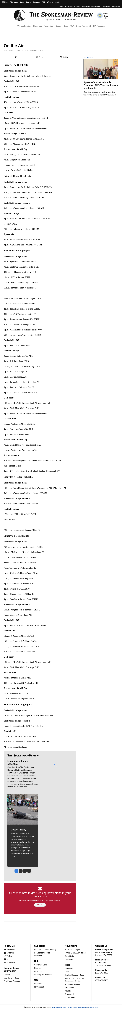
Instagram (9, 953)
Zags (66, 26)
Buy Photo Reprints (12, 981)
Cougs (58, 26)
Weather (50, 2)
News (22, 2)
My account (116, 6)
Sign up (39, 904)
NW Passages (99, 26)
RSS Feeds (69, 988)
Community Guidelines (59, 1007)
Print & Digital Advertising (75, 953)
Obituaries (69, 959)
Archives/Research (72, 984)
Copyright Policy (93, 1007)
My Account (39, 987)
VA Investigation (24, 26)
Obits (57, 2)
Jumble (68, 991)
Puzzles (60, 6)
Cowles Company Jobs (74, 975)
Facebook (9, 950)
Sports (28, 2)
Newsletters (68, 6)
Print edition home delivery (45, 950)
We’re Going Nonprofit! (80, 26)
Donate (7, 975)
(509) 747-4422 (101, 973)
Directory (38, 971)
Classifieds (85, 6)
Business (36, 2)
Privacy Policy (82, 1007)
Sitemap (37, 968)
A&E (43, 2)
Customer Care (96, 6)
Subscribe (106, 6)
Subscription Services (43, 975)
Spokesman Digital (72, 950)
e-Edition (77, 6)
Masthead (69, 969)
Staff (67, 972)
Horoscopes (70, 997)
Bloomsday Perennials (43, 26)
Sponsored (92, 57)
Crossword (69, 994)
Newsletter (9, 963)
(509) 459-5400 (101, 980)
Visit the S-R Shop (11, 978)
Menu (5, 2)
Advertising (71, 946)
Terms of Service (72, 1007)
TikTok (8, 956)
